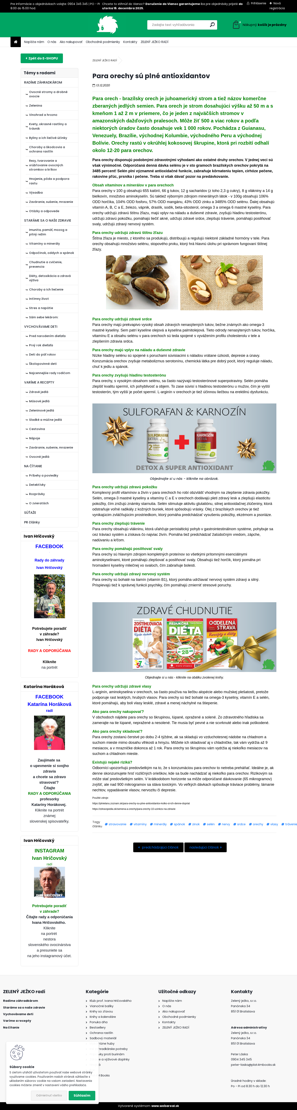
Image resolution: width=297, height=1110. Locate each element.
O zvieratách (39, 503)
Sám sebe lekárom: (43, 317)
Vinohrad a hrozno (43, 115)
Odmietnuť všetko (49, 1095)
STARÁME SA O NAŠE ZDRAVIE (47, 220)
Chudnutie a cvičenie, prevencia (45, 264)
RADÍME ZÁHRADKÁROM (43, 82)
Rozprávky (37, 494)
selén (211, 824)
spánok (179, 824)
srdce (241, 824)
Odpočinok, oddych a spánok (51, 253)
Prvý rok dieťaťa (41, 345)
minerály (160, 824)
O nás (51, 42)
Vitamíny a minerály (44, 244)
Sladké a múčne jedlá (45, 420)
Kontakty (130, 42)
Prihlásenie (258, 3)
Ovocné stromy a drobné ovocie (48, 94)
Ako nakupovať (71, 42)
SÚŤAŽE (30, 512)
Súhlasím (82, 1095)
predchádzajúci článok (160, 847)
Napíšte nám (34, 42)
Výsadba (36, 193)
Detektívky (37, 485)
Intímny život (39, 299)
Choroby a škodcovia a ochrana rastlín (47, 149)
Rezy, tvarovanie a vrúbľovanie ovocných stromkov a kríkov (46, 165)
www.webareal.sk (165, 1106)
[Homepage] (16, 42)
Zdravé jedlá (38, 392)
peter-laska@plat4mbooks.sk (253, 1065)
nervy (226, 824)
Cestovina (37, 429)
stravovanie (117, 824)
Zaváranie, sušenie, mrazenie (51, 202)
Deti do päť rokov (42, 354)
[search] (189, 24)
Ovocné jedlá (39, 457)
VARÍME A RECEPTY (39, 382)
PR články (32, 522)
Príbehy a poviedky (43, 475)
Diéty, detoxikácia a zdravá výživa (50, 278)
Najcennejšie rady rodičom (49, 373)
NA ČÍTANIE (33, 466)
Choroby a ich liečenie (46, 289)
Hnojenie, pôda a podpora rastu (49, 181)
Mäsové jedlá (39, 401)
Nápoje (34, 438)
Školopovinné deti (43, 364)
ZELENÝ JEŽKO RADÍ (154, 42)
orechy (258, 824)
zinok (196, 824)
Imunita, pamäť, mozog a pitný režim (48, 232)
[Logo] (39, 25)
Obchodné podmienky (103, 42)
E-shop (42, 58)
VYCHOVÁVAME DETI (40, 326)
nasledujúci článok (204, 847)
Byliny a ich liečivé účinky (48, 138)
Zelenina (35, 105)
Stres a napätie (41, 308)
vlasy (274, 824)
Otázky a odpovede (44, 211)
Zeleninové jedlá (41, 410)
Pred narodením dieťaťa (47, 336)
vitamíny (140, 824)
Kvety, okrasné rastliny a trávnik (48, 126)
